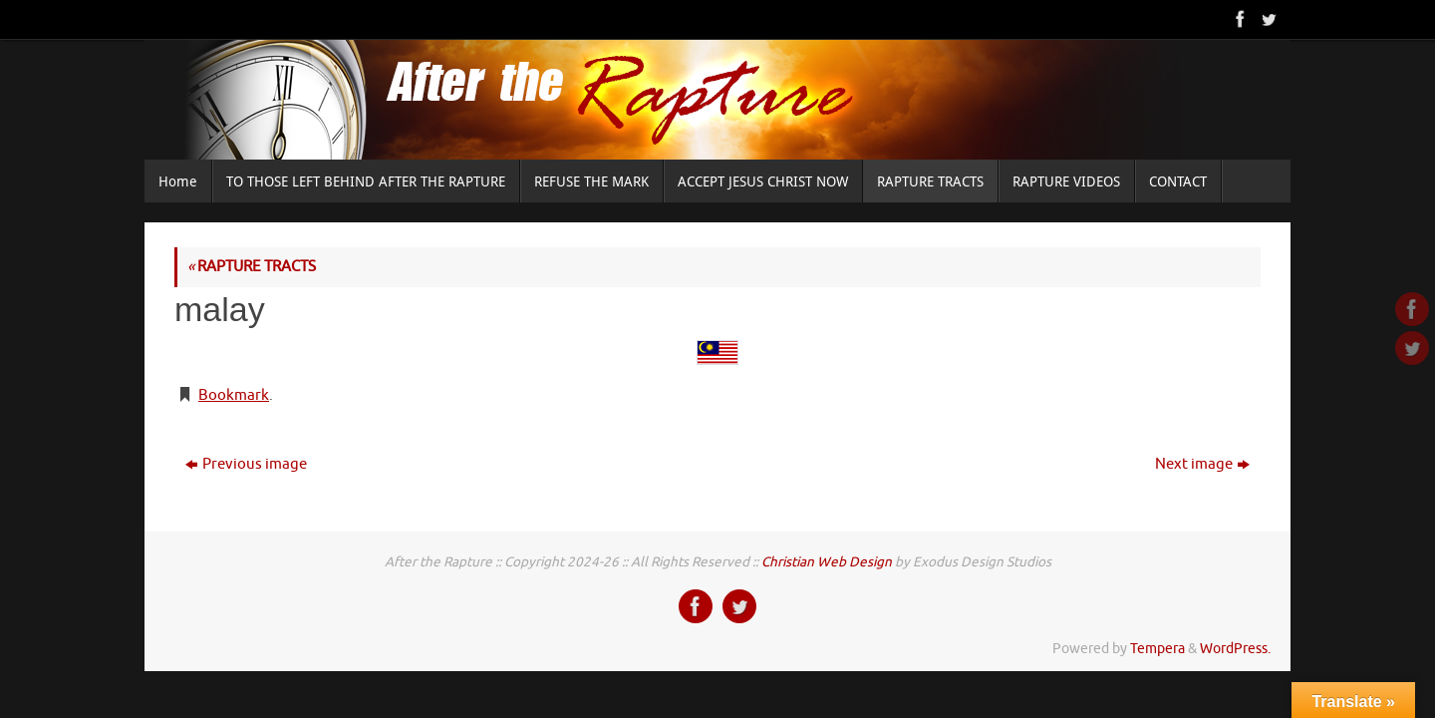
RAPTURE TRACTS (251, 266)
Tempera (1157, 648)
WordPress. (1235, 648)
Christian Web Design (826, 561)
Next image (1202, 464)
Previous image (246, 464)
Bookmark (233, 395)
